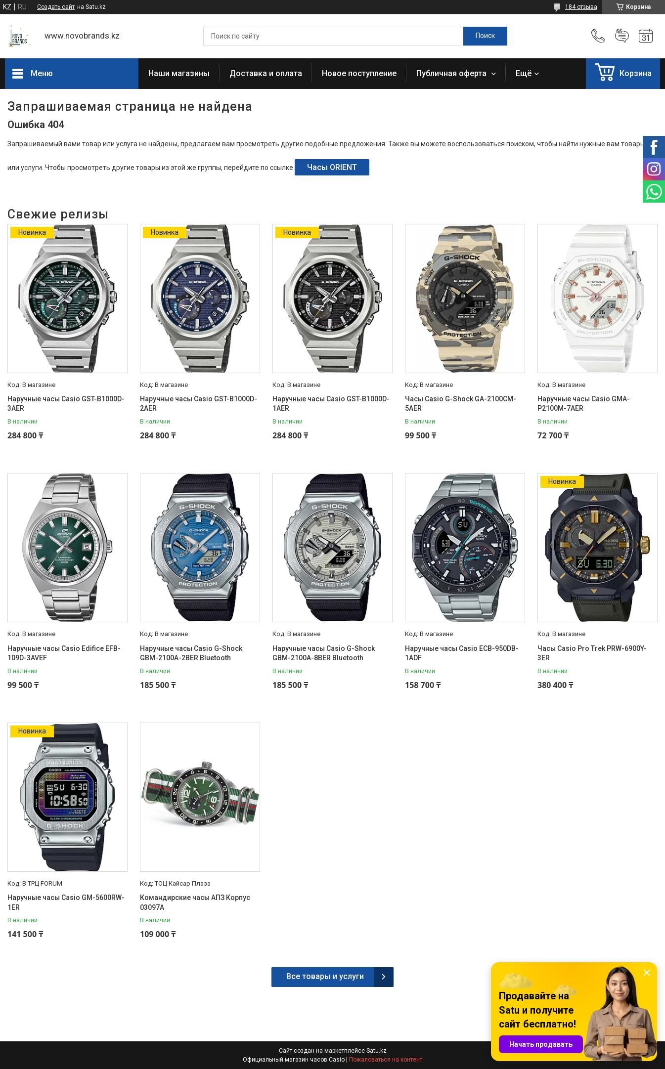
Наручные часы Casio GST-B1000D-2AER (198, 404)
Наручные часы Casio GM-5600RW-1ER (66, 902)
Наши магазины (179, 73)
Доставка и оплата (265, 73)
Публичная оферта (452, 73)
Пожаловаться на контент (385, 1059)
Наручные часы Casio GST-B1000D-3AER (66, 404)
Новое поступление (359, 73)
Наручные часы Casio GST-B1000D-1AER (331, 404)
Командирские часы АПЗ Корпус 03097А (195, 902)
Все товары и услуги (325, 976)
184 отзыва (581, 6)
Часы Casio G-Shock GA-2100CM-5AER (460, 404)
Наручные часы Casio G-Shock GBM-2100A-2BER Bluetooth (191, 653)
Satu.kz (376, 1050)
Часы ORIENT (332, 167)
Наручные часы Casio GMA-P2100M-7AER (583, 404)
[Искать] (485, 36)
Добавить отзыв (622, 36)
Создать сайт (56, 6)
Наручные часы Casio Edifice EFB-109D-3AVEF (64, 653)
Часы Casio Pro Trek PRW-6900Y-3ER (592, 653)
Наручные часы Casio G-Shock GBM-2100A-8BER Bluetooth (323, 653)
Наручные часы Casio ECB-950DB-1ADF (462, 653)
